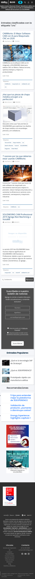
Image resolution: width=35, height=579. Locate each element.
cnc (6, 87)
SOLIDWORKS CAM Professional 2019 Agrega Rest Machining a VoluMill (17, 217)
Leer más (6, 76)
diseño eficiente (9, 145)
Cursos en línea (9, 556)
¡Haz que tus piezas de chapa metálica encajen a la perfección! (16, 97)
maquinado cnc (16, 84)
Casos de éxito (9, 560)
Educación (9, 562)
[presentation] (19, 324)
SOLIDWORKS (23, 145)
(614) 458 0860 (25, 548)
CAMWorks (7, 84)
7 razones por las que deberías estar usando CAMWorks (17, 157)
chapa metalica (17, 142)
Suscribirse (17, 343)
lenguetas (7, 148)
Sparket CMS (22, 575)
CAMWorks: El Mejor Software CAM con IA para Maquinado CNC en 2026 (16, 36)
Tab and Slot (8, 142)
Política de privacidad (23, 573)
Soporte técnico (9, 558)
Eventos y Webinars (9, 566)
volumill (18, 272)
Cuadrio (19, 576)
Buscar (29, 279)
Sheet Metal (14, 148)
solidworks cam (26, 84)
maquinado (8, 272)
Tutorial (17, 145)
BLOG (12, 2)
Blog (9, 564)
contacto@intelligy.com (26, 550)
